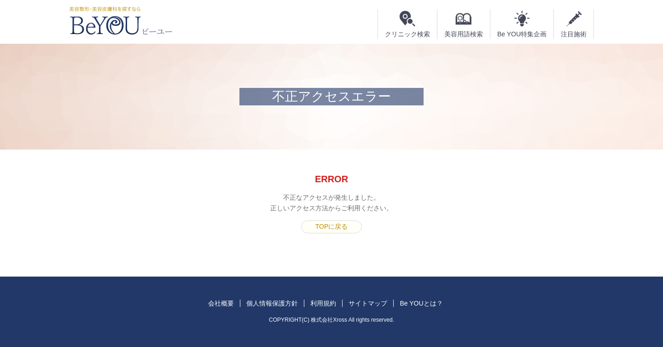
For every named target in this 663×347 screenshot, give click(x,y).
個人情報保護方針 (272, 303)
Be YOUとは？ (421, 303)
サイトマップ (368, 303)
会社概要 (221, 303)
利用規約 (323, 303)
